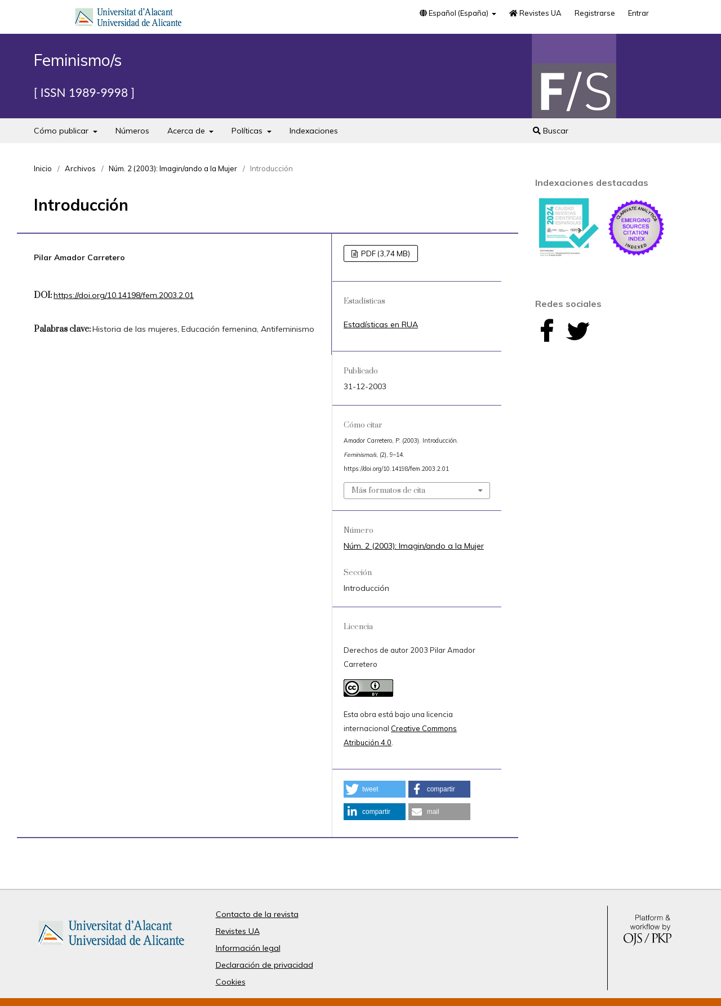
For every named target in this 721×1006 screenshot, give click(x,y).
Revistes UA (535, 12)
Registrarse (595, 12)
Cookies (231, 982)
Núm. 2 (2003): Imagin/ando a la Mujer (173, 168)
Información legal (248, 948)
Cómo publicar (62, 131)
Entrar (638, 12)
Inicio (43, 168)
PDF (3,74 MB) (384, 253)
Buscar (550, 131)
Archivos (80, 168)
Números (132, 131)
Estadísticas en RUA (381, 324)
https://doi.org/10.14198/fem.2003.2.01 (124, 295)
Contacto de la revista (257, 914)
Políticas (248, 131)
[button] (375, 789)
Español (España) (455, 12)
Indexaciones (314, 131)
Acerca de (187, 131)
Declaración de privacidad (264, 965)
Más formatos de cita (388, 491)
